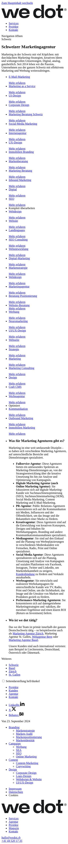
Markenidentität (25, 740)
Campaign (15, 743)
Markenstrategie (25, 730)
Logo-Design (23, 776)
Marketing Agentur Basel (23, 640)
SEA (18, 750)
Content (13, 759)
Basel (12, 668)
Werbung (21, 746)
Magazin (14, 828)
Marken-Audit (24, 733)
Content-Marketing (27, 763)
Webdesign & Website (29, 779)
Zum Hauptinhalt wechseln (17, 3)
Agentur (13, 693)
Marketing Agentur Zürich (28, 633)
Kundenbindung (25, 574)
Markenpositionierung (29, 737)
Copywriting (23, 766)
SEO (18, 753)
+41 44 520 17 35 (11, 840)
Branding (14, 727)
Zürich (13, 671)
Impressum (15, 788)
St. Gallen (14, 674)
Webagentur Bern (42, 636)
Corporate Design (26, 772)
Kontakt (13, 29)
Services (13, 23)
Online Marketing (26, 756)
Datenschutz (16, 791)
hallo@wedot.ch (10, 837)
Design (13, 769)
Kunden (13, 690)
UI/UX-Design (24, 782)
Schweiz (13, 664)
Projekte (13, 26)
